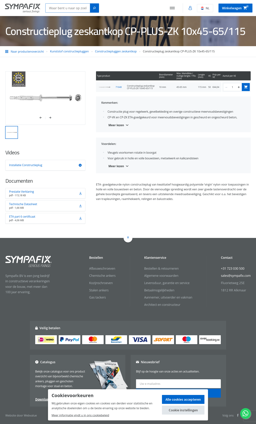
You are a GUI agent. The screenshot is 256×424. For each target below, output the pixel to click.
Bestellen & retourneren (161, 268)
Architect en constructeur (162, 304)
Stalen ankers (98, 290)
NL (204, 8)
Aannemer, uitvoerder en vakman (168, 297)
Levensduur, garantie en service (166, 283)
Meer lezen (116, 125)
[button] (43, 118)
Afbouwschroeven (101, 268)
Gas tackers (97, 297)
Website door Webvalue (21, 415)
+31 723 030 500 (232, 268)
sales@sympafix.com (236, 275)
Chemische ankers (102, 275)
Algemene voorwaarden (161, 275)
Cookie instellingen (183, 410)
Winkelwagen (235, 7)
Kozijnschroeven (100, 283)
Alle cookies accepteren (183, 399)
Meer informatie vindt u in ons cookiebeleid (80, 415)
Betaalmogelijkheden (159, 290)
